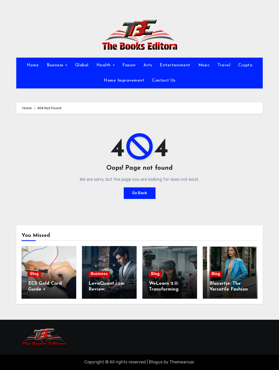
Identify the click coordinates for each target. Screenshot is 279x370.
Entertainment (175, 65)
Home (33, 65)
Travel (224, 65)
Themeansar (181, 361)
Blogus (156, 361)
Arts (147, 65)
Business (56, 65)
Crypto (245, 65)
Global (82, 65)
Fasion (129, 65)
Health (104, 65)
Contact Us (163, 80)
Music (204, 65)
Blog (34, 274)
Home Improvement (124, 80)
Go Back (139, 193)
